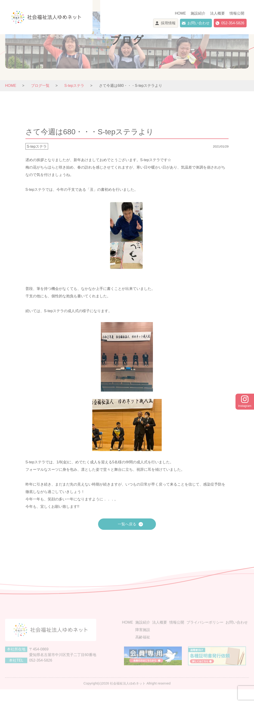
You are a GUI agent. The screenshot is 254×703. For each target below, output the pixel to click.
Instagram (244, 401)
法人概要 (217, 13)
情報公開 (236, 13)
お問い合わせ (198, 23)
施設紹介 (198, 13)
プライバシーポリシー (204, 632)
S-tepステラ (37, 146)
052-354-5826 (232, 23)
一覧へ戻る (127, 524)
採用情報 (168, 23)
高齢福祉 (142, 647)
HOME (180, 13)
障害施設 (142, 639)
